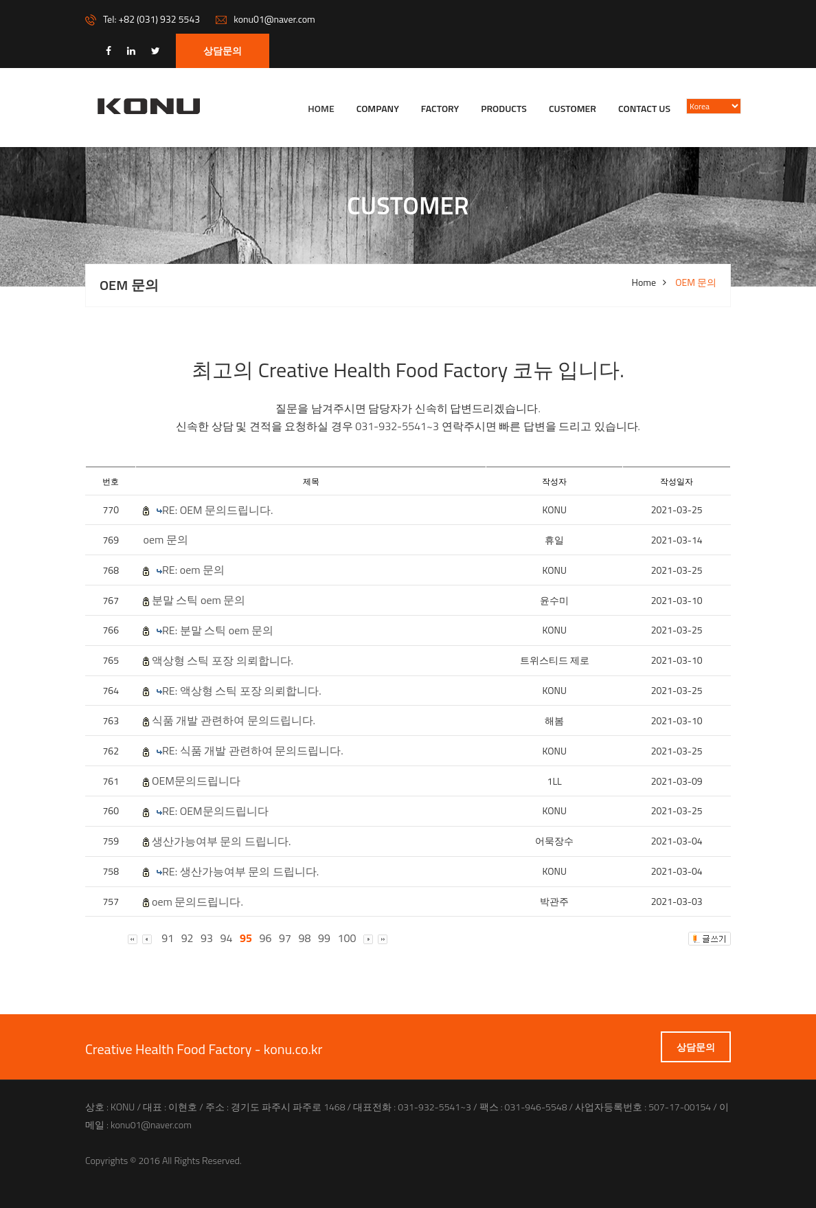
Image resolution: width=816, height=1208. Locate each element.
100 (347, 938)
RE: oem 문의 (193, 570)
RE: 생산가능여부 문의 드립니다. (240, 872)
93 (207, 938)
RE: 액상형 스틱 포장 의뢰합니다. (241, 691)
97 (285, 938)
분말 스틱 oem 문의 (198, 600)
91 (167, 938)
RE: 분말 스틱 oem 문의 (217, 630)
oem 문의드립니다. (197, 902)
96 (266, 938)
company (377, 108)
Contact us (644, 108)
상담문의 (222, 50)
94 (226, 938)
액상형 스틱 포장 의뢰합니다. (222, 661)
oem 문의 (165, 540)
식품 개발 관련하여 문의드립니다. (233, 720)
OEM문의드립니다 (196, 781)
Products (504, 108)
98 (305, 938)
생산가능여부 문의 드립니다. (221, 841)
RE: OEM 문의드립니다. (217, 510)
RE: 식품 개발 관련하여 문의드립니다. (252, 751)
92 (187, 938)
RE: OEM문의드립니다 (215, 811)
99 (324, 938)
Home (321, 108)
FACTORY (440, 108)
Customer (572, 108)
